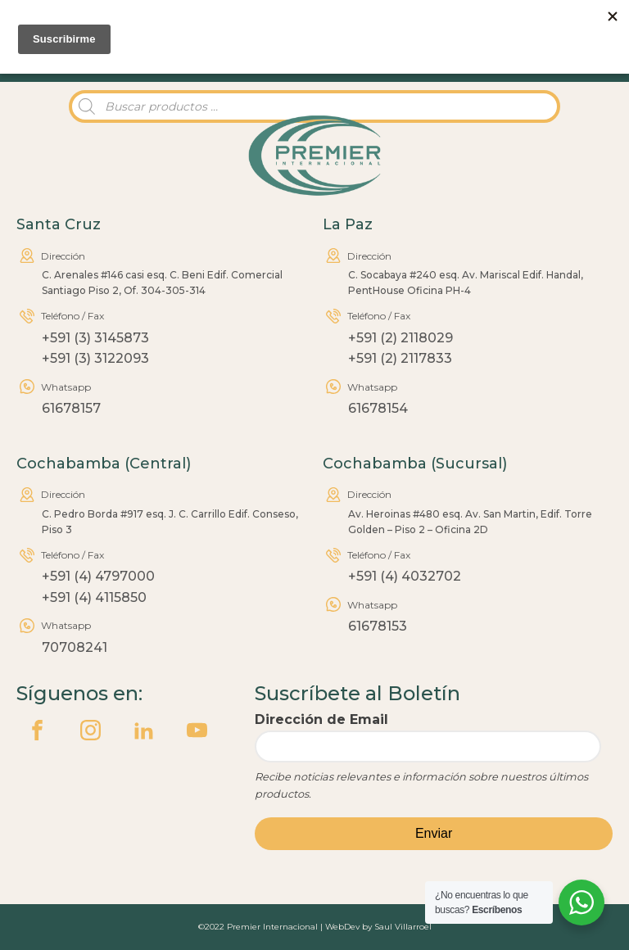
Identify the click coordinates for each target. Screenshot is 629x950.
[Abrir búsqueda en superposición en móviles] (314, 106)
